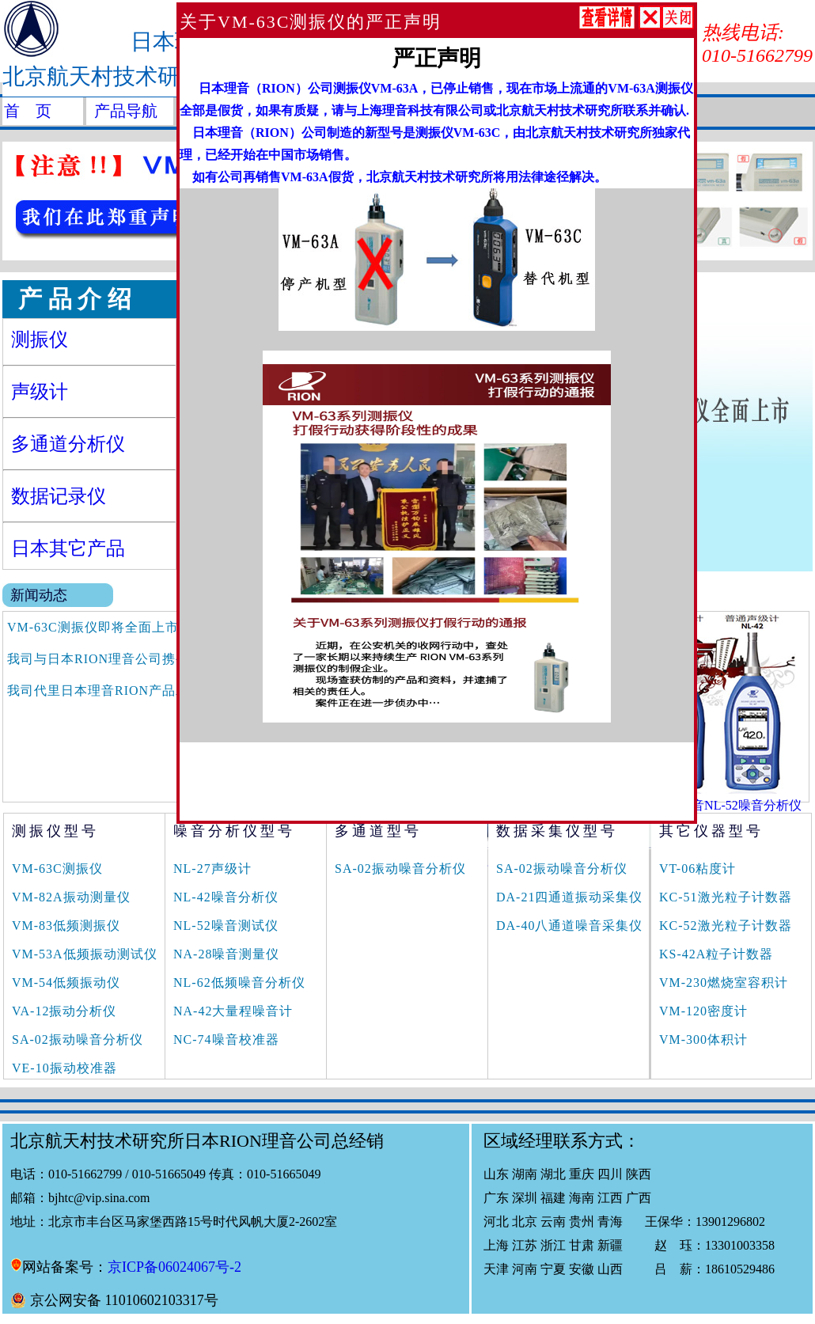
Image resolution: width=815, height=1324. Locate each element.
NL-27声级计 (212, 868)
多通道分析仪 (68, 444)
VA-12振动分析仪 (64, 1011)
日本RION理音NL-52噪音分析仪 (712, 805)
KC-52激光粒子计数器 (725, 925)
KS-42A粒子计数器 (716, 954)
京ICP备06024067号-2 (174, 1267)
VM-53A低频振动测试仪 (84, 954)
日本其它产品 (68, 548)
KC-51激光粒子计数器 (725, 897)
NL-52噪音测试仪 (226, 925)
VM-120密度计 (703, 1011)
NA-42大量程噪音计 (233, 1011)
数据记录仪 (58, 496)
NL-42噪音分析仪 (226, 897)
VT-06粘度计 (697, 868)
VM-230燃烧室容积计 (723, 982)
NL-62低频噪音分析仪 (239, 982)
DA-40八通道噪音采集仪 (569, 925)
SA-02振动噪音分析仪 (77, 1039)
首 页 (27, 111)
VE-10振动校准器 (64, 1068)
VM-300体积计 (703, 1039)
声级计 (39, 391)
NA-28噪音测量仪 (226, 954)
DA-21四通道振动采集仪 (569, 897)
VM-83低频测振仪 (66, 925)
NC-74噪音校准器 (226, 1039)
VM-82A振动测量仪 (71, 897)
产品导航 (125, 111)
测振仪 (39, 339)
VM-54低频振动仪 (66, 982)
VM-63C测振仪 (57, 868)
